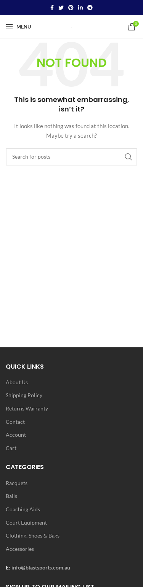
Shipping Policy (24, 395)
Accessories (20, 549)
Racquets (16, 483)
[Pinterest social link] (71, 8)
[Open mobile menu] (18, 26)
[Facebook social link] (52, 8)
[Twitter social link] (61, 8)
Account (16, 434)
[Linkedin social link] (80, 8)
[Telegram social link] (90, 8)
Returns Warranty (27, 408)
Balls (11, 496)
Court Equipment (26, 522)
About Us (17, 382)
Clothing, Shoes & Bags (32, 535)
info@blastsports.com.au (40, 567)
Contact (15, 421)
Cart (11, 448)
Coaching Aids (23, 509)
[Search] (71, 156)
